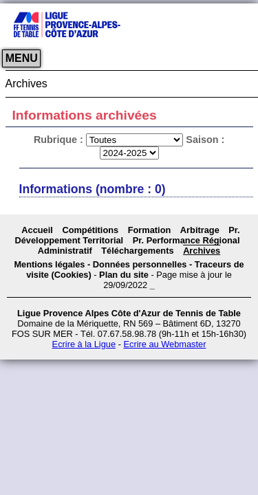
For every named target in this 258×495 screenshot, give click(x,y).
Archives (201, 250)
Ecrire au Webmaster (164, 344)
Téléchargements (137, 250)
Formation (149, 230)
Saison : (205, 139)
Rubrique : (60, 139)
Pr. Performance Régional (186, 240)
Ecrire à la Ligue (84, 344)
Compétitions (90, 230)
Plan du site (124, 275)
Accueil (37, 230)
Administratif (65, 250)
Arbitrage (199, 230)
